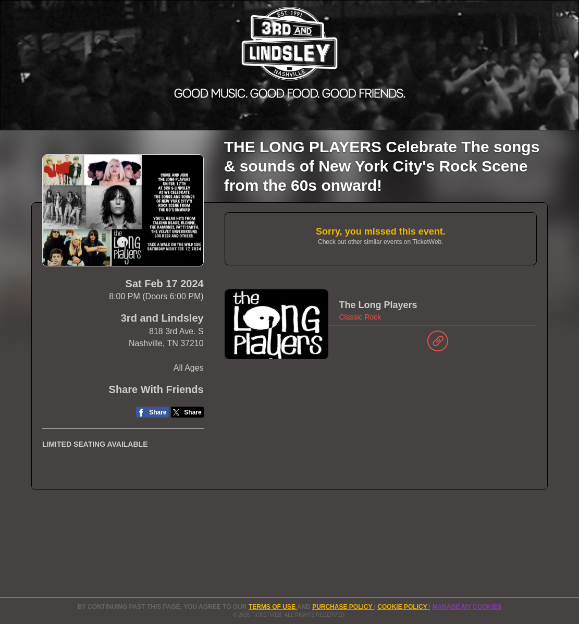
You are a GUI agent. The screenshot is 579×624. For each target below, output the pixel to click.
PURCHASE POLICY (343, 606)
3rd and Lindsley (162, 318)
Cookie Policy (402, 606)
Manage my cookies (466, 606)
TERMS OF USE (273, 606)
